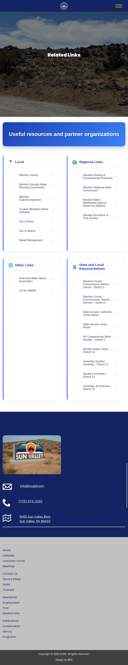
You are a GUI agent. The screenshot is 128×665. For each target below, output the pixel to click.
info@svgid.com (32, 486)
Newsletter (10, 597)
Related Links (11, 613)
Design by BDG (64, 659)
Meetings (9, 566)
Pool (5, 608)
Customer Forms (14, 561)
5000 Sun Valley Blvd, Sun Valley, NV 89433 (35, 519)
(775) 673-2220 (30, 501)
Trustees (8, 590)
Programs (9, 637)
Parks (6, 584)
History (7, 631)
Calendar (9, 555)
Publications (10, 621)
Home (6, 550)
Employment (11, 603)
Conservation (11, 626)
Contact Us (10, 574)
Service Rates (11, 579)
